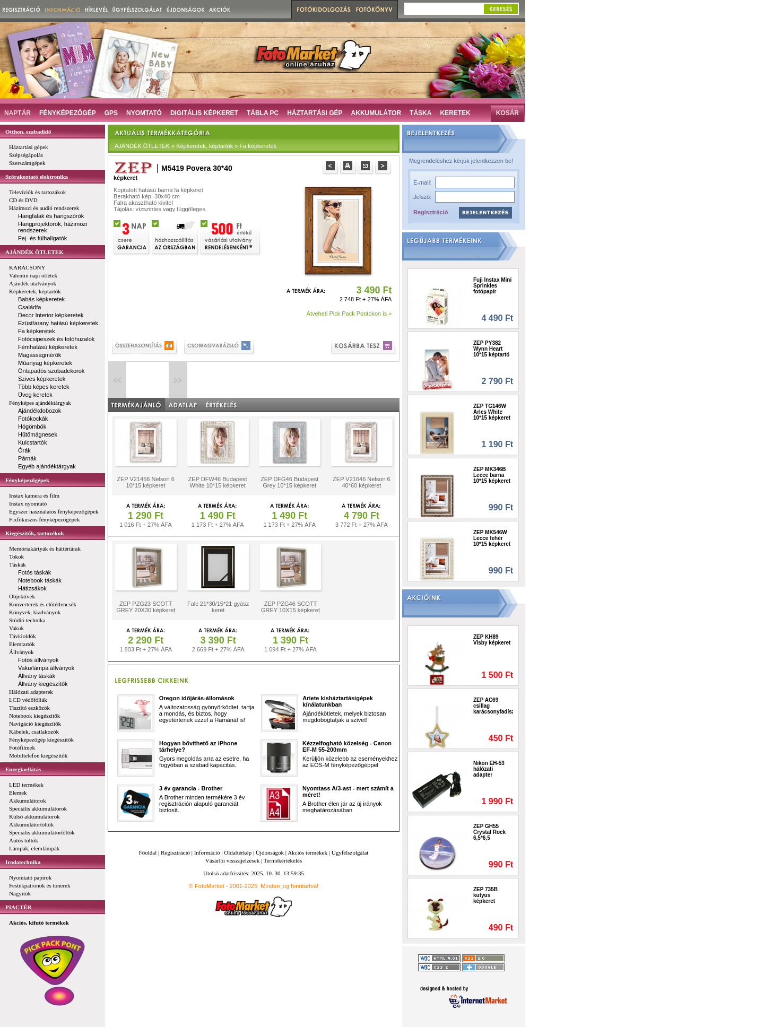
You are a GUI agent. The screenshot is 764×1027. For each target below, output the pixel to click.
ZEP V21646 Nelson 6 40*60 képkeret (361, 482)
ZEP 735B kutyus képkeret (485, 895)
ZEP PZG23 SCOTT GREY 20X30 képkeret (145, 606)
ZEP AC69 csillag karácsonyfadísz (493, 706)
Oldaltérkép (237, 852)
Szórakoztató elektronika (36, 176)
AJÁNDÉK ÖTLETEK (34, 252)
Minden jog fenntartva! (289, 886)
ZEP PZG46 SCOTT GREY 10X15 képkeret (290, 606)
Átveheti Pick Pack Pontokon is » (349, 313)
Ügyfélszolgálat (350, 852)
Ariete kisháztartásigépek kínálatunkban (337, 701)
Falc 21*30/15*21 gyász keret (218, 606)
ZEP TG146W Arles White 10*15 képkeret (491, 412)
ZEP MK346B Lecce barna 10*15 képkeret (491, 475)
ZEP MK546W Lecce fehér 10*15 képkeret (491, 538)
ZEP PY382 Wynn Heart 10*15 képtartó (491, 349)
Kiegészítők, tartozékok (34, 533)
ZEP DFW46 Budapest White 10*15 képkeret (217, 482)
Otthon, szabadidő (28, 131)
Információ (207, 852)
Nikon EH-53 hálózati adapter (489, 769)
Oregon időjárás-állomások (197, 698)
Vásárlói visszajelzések (232, 860)
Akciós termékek (307, 852)
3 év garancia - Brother (190, 788)
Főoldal (148, 852)
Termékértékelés (283, 860)
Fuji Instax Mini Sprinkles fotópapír (492, 285)
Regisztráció (430, 212)
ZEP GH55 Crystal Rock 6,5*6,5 (489, 832)
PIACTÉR (18, 907)
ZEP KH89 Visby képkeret (491, 640)
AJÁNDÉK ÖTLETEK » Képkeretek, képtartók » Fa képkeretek (195, 146)
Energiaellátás (23, 769)
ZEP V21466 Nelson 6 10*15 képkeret (146, 482)
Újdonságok (270, 852)
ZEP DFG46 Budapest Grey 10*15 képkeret (289, 482)
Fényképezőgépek (27, 480)
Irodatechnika (22, 862)
